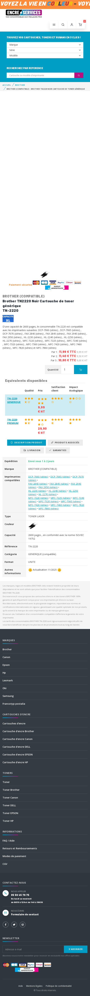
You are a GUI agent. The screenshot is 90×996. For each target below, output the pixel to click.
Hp (4, 672)
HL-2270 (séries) (47, 494)
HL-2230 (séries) (37, 490)
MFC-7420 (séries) (38, 505)
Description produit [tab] (26, 442)
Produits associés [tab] (65, 442)
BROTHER (20, 85)
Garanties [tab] (57, 450)
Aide (20, 986)
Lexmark (8, 680)
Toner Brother (11, 789)
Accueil (7, 85)
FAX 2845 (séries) (59, 483)
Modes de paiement (14, 856)
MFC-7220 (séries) (38, 498)
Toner (6, 782)
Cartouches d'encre (14, 723)
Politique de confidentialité (59, 986)
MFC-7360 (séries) (71, 501)
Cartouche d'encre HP (15, 762)
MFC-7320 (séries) (48, 501)
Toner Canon (10, 797)
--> (45, 44)
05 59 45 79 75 (20, 895)
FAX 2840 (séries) (37, 483)
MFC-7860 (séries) (48, 508)
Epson (6, 664)
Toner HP (8, 820)
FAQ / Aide (8, 840)
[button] (63, 25)
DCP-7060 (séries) (38, 476)
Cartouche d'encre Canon (17, 739)
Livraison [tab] (32, 450)
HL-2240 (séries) (57, 490)
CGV (5, 864)
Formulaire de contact (25, 914)
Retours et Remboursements (20, 848)
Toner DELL (9, 805)
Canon (6, 657)
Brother (7, 649)
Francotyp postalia (14, 703)
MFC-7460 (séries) (61, 505)
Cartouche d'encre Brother (18, 731)
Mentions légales (34, 986)
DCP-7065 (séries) (60, 476)
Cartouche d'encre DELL (16, 746)
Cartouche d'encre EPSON (18, 754)
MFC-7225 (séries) (61, 498)
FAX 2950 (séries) (48, 487)
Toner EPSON (10, 813)
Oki (4, 688)
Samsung (8, 696)
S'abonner (76, 949)
